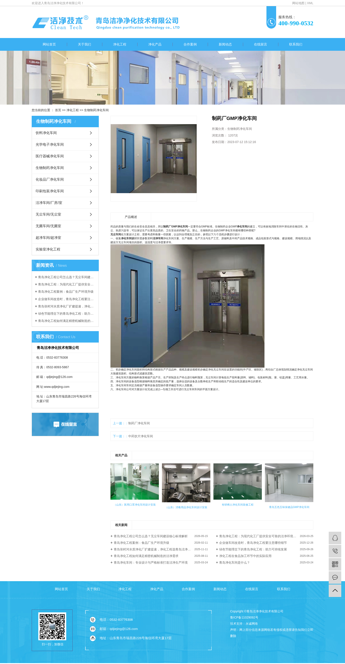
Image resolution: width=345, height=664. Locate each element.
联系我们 (295, 44)
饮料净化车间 (46, 133)
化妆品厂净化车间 (50, 179)
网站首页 (49, 44)
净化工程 (119, 44)
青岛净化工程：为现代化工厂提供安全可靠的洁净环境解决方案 (66, 284)
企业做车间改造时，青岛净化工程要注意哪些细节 (66, 299)
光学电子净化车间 (50, 144)
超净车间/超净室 (48, 237)
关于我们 (84, 44)
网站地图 (298, 3)
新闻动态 (225, 44)
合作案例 (190, 44)
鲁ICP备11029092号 (244, 617)
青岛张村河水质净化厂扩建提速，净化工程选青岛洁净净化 (66, 306)
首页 (58, 110)
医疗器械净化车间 (50, 156)
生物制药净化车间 (96, 110)
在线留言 (260, 44)
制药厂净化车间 (139, 423)
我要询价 (225, 156)
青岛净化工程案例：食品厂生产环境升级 (66, 291)
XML (310, 3)
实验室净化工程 (48, 249)
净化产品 (154, 44)
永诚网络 (252, 623)
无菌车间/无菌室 (48, 226)
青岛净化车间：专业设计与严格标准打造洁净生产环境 (151, 562)
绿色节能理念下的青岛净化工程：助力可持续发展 (66, 313)
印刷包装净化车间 (50, 191)
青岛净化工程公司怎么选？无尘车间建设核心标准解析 (66, 277)
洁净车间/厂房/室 (49, 203)
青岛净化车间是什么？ (234, 562)
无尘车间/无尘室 (48, 214)
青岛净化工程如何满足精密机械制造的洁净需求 (66, 321)
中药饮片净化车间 (140, 436)
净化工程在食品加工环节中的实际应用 (245, 556)
